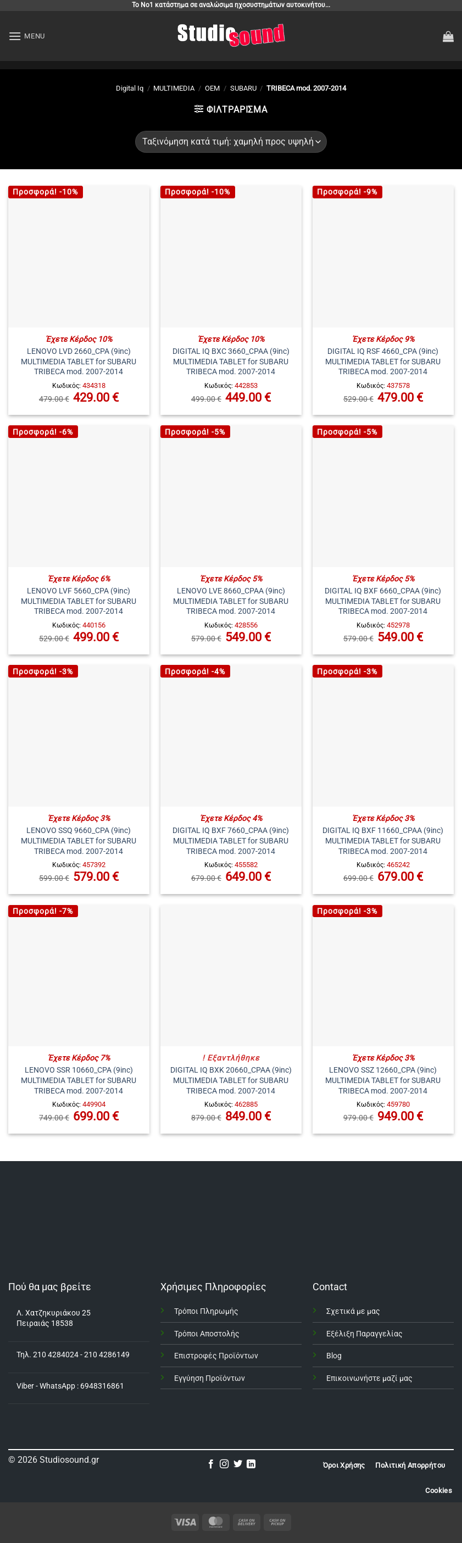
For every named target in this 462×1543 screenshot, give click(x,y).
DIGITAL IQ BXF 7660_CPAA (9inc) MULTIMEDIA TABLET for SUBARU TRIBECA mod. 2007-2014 (230, 841)
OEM (212, 88)
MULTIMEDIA (173, 88)
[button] (26, 36)
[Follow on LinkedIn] (251, 1464)
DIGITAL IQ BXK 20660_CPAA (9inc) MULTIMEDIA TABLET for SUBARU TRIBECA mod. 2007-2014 (231, 1080)
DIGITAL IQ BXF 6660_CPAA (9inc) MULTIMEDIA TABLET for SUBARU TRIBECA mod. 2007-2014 (383, 601)
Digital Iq (129, 88)
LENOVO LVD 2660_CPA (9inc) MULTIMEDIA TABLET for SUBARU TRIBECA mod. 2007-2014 (78, 361)
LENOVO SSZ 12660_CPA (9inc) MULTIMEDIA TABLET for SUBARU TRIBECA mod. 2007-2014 (383, 1080)
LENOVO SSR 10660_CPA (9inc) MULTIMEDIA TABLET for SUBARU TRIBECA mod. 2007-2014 (78, 1080)
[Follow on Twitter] (237, 1464)
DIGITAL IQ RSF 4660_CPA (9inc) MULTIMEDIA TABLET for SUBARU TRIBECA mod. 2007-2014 (383, 361)
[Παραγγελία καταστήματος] (230, 142)
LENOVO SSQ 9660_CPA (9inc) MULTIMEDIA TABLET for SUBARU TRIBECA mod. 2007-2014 (78, 841)
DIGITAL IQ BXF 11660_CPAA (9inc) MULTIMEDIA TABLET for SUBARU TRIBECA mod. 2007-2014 (382, 841)
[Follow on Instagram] (224, 1464)
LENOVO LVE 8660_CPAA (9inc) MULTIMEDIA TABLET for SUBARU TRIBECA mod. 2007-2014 (230, 601)
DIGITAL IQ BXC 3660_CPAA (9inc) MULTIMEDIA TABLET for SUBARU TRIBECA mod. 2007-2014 (231, 361)
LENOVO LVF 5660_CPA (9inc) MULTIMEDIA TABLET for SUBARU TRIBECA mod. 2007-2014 (78, 601)
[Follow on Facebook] (211, 1464)
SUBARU (243, 88)
